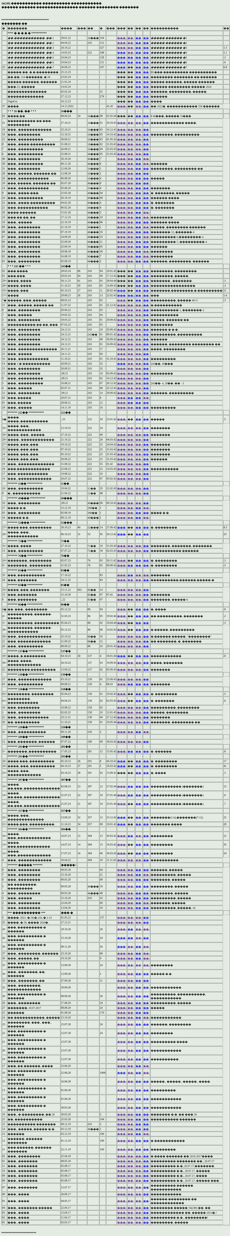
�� (138, 38)
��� (121, 52)
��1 (131, 295)
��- (131, 38)
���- (122, 38)
